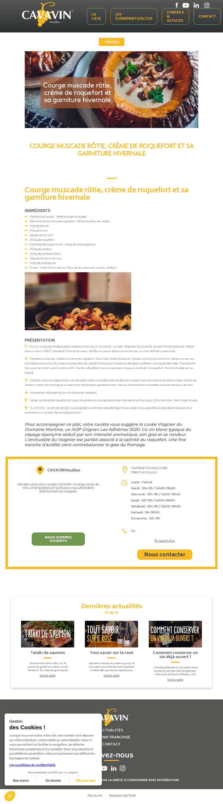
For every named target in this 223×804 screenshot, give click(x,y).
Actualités (111, 731)
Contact (207, 17)
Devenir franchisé (111, 737)
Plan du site (95, 795)
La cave (96, 17)
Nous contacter (164, 555)
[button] (9, 796)
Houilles (55, 22)
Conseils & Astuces (175, 17)
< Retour (111, 42)
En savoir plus (165, 541)
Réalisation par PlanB (122, 795)
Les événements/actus (133, 17)
